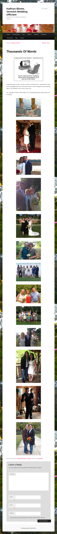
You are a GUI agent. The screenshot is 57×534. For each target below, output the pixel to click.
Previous (43, 43)
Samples (29, 34)
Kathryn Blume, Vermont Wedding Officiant (16, 11)
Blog (16, 38)
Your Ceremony (16, 34)
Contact (22, 38)
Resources (43, 34)
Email (12, 505)
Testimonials (10, 38)
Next (49, 43)
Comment (12, 474)
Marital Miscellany (21, 458)
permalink (40, 458)
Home (8, 34)
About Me (36, 34)
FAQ (23, 34)
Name (12, 497)
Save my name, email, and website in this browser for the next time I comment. (27, 517)
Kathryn (29, 458)
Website (12, 513)
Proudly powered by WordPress (28, 528)
